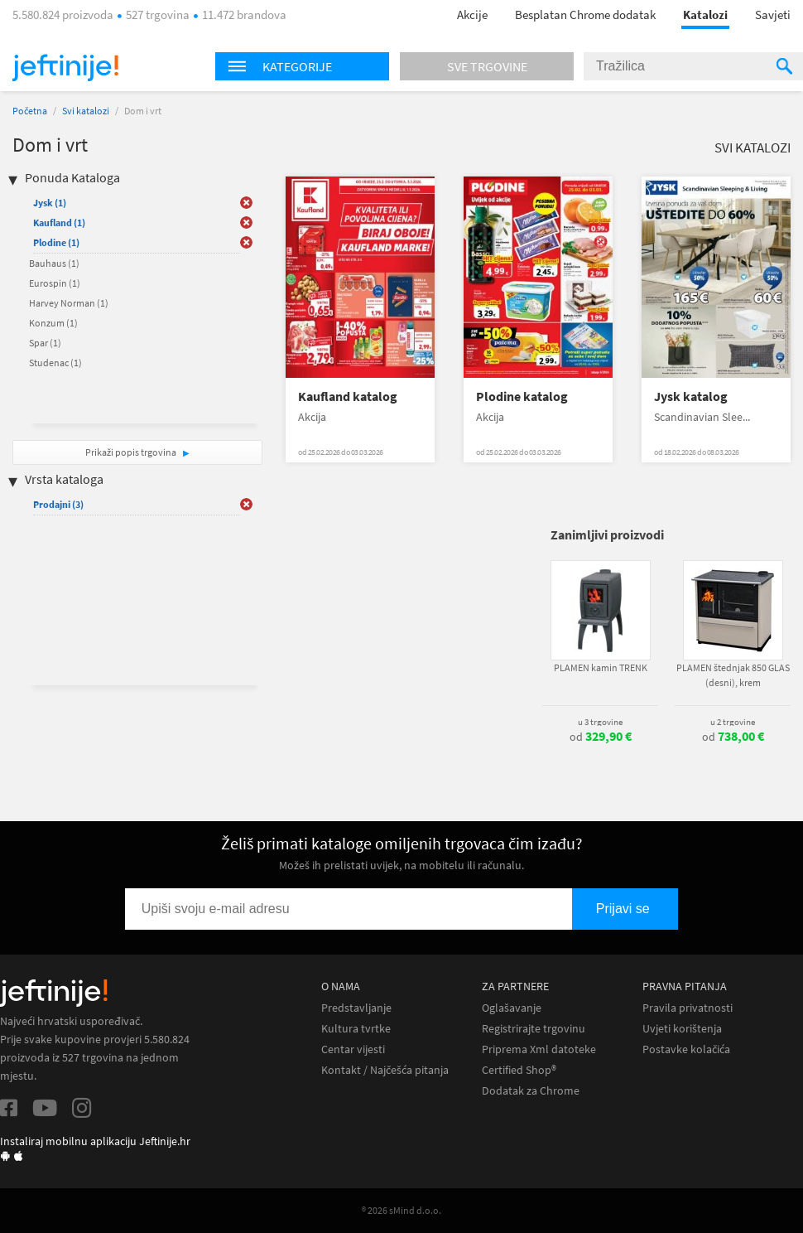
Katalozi (705, 14)
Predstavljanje (356, 1008)
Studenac (55, 362)
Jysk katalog (691, 396)
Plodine (56, 242)
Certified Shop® (519, 1070)
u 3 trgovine (600, 722)
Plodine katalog (522, 396)
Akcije (472, 14)
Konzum (53, 323)
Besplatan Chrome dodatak (585, 14)
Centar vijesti (353, 1049)
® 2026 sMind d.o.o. (401, 1210)
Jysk (49, 202)
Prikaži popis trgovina (131, 452)
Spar (45, 342)
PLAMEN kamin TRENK (600, 667)
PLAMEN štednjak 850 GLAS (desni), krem (733, 675)
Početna (29, 110)
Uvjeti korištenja (682, 1029)
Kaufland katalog (347, 396)
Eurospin (54, 283)
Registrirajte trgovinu (533, 1029)
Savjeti (773, 14)
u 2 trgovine (732, 722)
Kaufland (59, 222)
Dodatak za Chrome (530, 1091)
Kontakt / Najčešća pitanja (385, 1070)
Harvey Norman (68, 303)
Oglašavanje (511, 1008)
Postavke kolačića (686, 1049)
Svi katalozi (85, 110)
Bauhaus (54, 263)
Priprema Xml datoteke (539, 1049)
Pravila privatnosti (687, 1008)
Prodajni (58, 504)
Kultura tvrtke (356, 1029)
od (601, 736)
